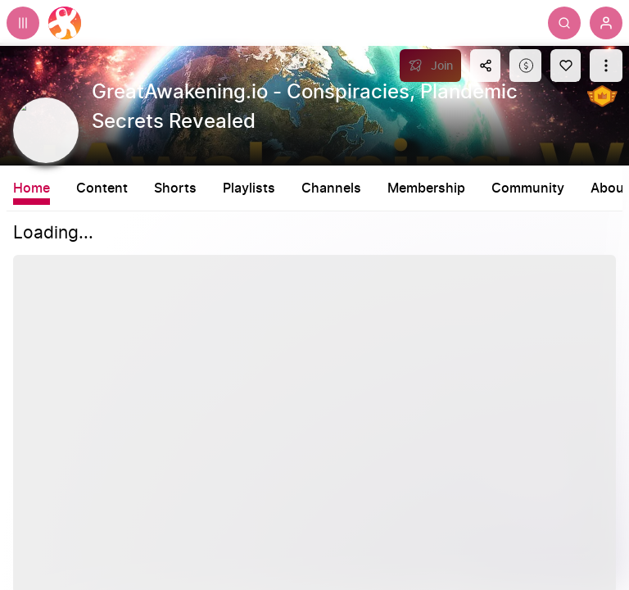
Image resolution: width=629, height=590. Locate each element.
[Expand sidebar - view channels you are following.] (23, 23)
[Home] (64, 23)
